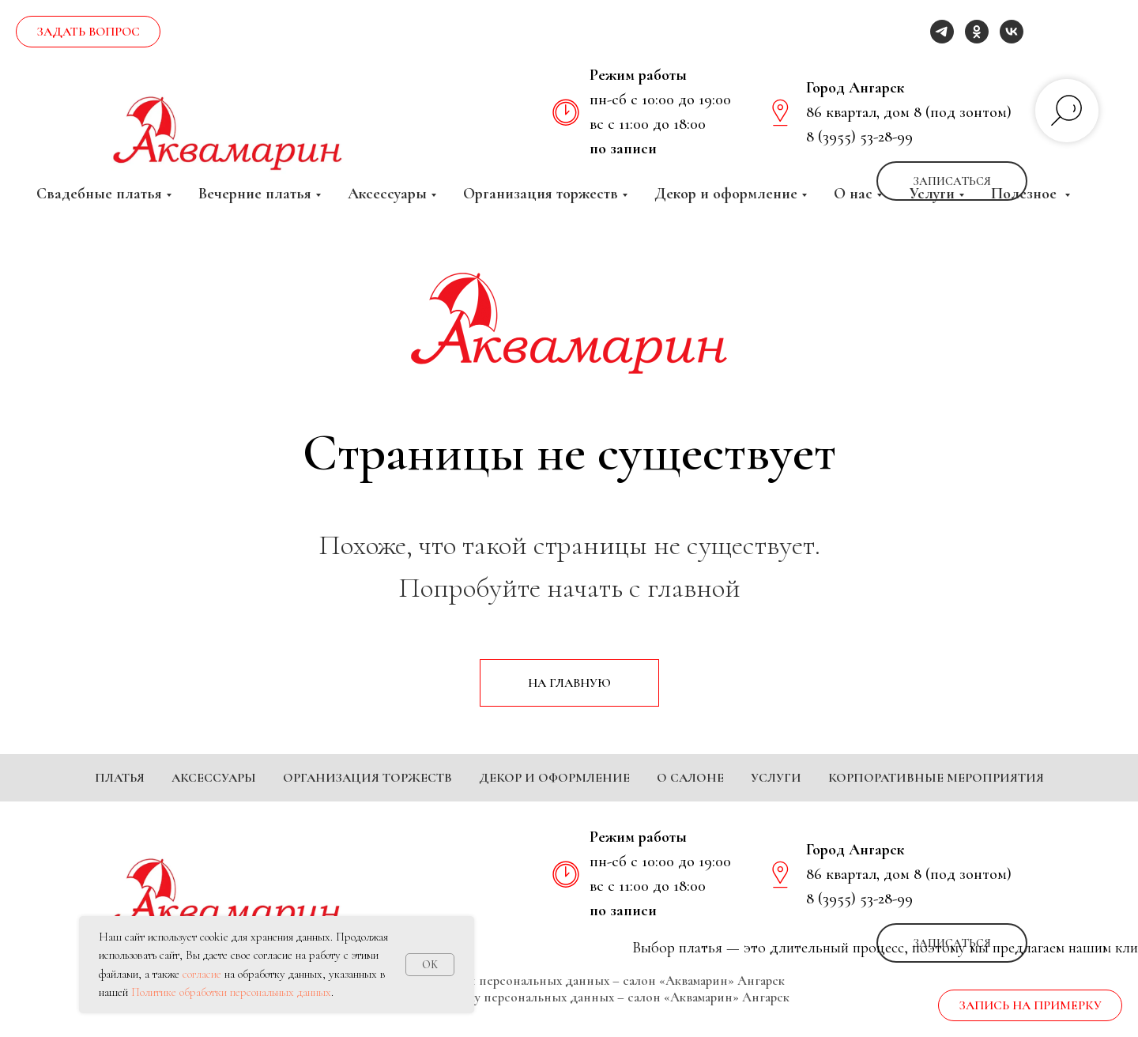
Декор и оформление (554, 778)
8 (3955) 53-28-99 (859, 136)
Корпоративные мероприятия (936, 778)
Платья (120, 778)
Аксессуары (213, 778)
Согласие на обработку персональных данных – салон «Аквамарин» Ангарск (569, 1020)
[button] (88, 31)
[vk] (1011, 31)
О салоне (690, 778)
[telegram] (942, 31)
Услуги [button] (932, 193)
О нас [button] (853, 193)
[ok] (977, 31)
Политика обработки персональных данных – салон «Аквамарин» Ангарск (569, 1004)
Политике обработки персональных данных (231, 992)
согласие (202, 974)
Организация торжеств (367, 778)
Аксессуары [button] (387, 193)
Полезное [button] (1026, 193)
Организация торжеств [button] (540, 193)
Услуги (776, 778)
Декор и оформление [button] (725, 193)
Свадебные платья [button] (99, 193)
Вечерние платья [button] (254, 193)
